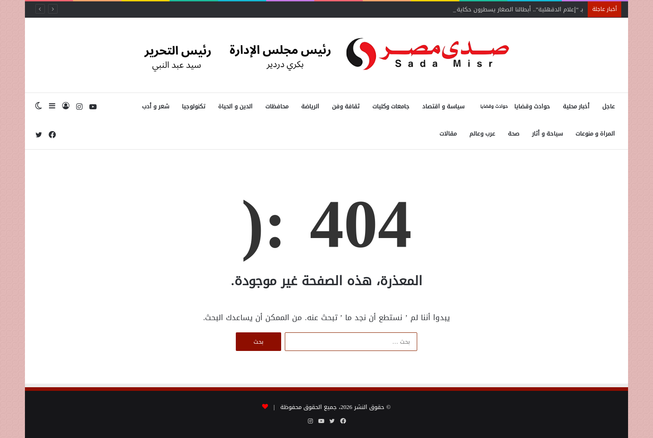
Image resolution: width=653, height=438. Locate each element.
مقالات (448, 133)
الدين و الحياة (235, 106)
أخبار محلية (576, 106)
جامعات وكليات (390, 106)
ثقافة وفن (346, 106)
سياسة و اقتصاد (443, 106)
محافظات (276, 106)
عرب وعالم (482, 133)
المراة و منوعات (595, 133)
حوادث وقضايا (513, 106)
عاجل (608, 106)
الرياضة (310, 106)
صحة (513, 133)
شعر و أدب (155, 106)
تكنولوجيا (193, 106)
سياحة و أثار (547, 133)
